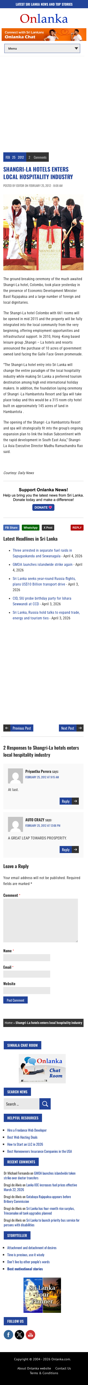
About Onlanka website (34, 1368)
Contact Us (63, 1368)
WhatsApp (31, 527)
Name (8, 950)
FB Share (11, 527)
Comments (40, 157)
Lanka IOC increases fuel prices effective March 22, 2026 (40, 1187)
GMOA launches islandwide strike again (43, 565)
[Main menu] (42, 48)
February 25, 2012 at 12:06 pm (42, 825)
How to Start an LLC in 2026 (25, 1144)
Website (9, 983)
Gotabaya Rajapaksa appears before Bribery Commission (37, 1199)
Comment (11, 895)
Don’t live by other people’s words (28, 1261)
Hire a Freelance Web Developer (27, 1130)
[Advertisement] (44, 103)
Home (9, 1023)
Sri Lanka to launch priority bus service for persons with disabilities (42, 1222)
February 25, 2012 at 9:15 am (42, 777)
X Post (48, 527)
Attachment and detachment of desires (32, 1247)
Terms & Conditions (44, 1373)
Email (8, 967)
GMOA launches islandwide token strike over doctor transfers (40, 1175)
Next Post (67, 728)
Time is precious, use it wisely (25, 1254)
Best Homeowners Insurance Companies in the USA (39, 1151)
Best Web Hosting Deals (22, 1137)
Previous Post (22, 728)
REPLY (77, 527)
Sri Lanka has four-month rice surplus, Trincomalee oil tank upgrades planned (39, 1211)
